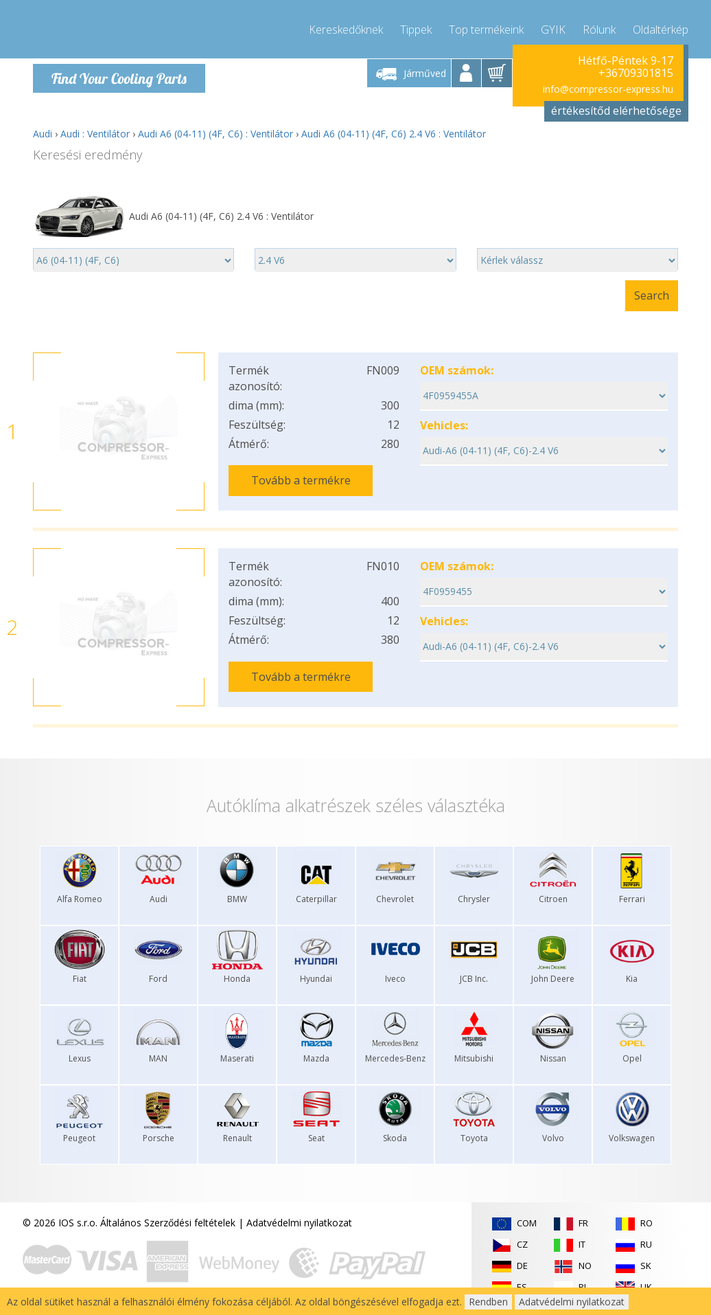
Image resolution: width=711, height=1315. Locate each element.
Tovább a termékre (301, 480)
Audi (42, 133)
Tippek (416, 27)
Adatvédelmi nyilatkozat (299, 1222)
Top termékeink (486, 27)
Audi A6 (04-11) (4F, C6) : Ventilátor (215, 133)
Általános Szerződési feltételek (167, 1222)
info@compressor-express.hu (608, 88)
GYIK (553, 27)
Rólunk (599, 27)
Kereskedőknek (346, 27)
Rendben (488, 1301)
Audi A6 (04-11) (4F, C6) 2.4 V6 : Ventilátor (393, 133)
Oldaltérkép (660, 27)
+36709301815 (635, 72)
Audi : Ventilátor (95, 133)
